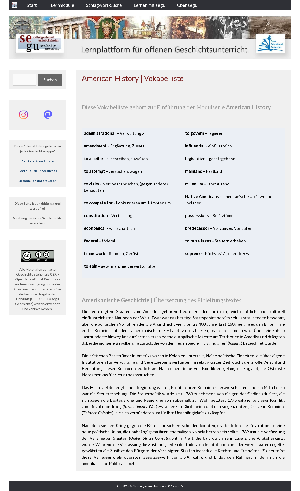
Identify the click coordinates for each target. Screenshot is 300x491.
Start (32, 5)
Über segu (187, 5)
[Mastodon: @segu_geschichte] (48, 114)
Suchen (50, 79)
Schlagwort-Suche (104, 5)
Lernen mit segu (149, 5)
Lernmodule (62, 5)
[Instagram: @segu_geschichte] (23, 114)
